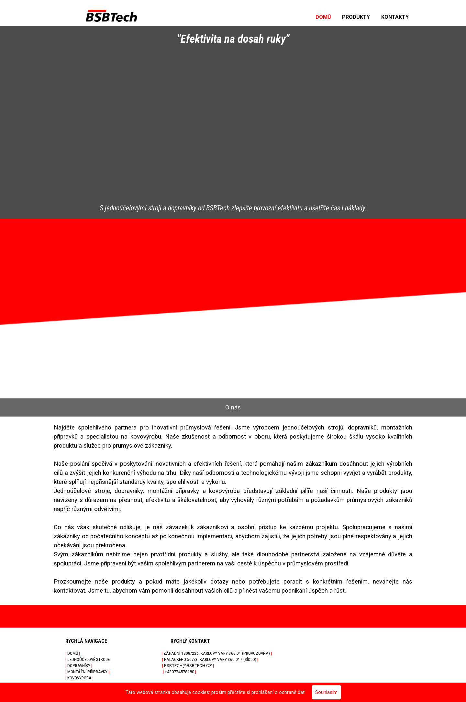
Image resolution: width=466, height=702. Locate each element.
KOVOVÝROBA (79, 677)
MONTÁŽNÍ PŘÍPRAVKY (87, 671)
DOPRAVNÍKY (78, 665)
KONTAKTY (395, 17)
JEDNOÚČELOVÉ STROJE (88, 659)
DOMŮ (323, 17)
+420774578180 (179, 671)
